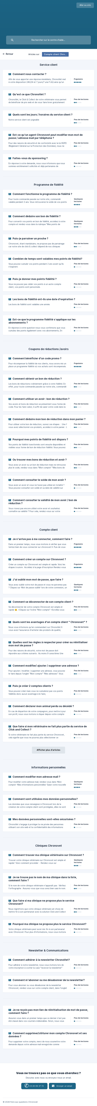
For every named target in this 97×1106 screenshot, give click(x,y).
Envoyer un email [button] (64, 1086)
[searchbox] (48, 40)
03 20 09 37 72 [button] (34, 1086)
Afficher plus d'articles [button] (48, 750)
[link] (48, 78)
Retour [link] (9, 54)
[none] (85, 5)
